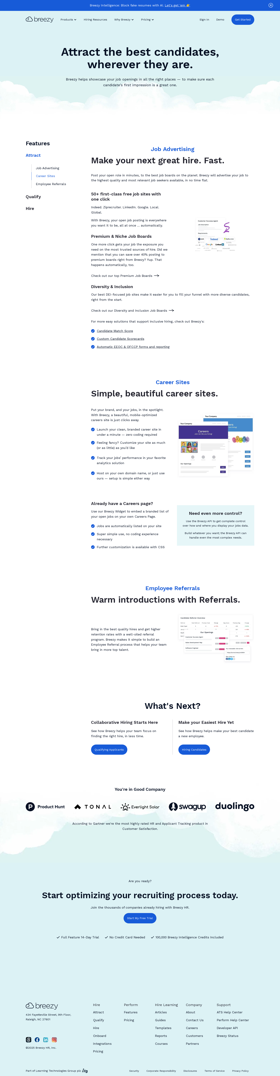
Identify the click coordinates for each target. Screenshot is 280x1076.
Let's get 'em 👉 (177, 5)
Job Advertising (47, 168)
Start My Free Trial (140, 918)
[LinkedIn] (46, 1040)
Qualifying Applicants (109, 749)
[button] (68, 20)
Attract (33, 155)
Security (134, 1070)
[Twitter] (28, 1040)
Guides (160, 1020)
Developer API (227, 1028)
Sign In (204, 19)
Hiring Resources (95, 19)
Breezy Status (227, 1036)
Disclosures (190, 1070)
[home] (41, 19)
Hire (30, 208)
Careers (192, 1028)
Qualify (33, 196)
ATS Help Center (229, 1012)
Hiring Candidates (194, 749)
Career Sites (45, 176)
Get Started (243, 19)
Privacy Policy (240, 1070)
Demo (220, 19)
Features (131, 1012)
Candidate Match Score (115, 331)
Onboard (99, 1036)
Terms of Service (214, 1070)
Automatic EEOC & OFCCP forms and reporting (133, 347)
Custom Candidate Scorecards (120, 339)
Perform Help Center (233, 1020)
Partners (192, 1043)
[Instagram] (54, 1040)
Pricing (98, 1051)
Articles (161, 1012)
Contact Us (195, 1020)
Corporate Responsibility (161, 1070)
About (190, 1012)
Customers (194, 1036)
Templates (163, 1028)
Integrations (102, 1043)
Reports (161, 1036)
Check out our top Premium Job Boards (121, 276)
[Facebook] (37, 1040)
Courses (161, 1043)
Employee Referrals (51, 184)
